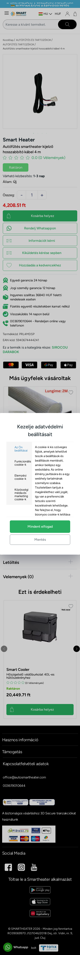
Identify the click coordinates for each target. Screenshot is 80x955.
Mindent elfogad (40, 526)
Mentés (40, 540)
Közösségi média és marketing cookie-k (21, 494)
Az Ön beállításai (21, 449)
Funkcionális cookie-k (23, 463)
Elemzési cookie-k (20, 477)
